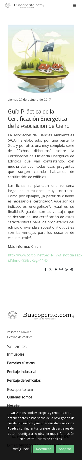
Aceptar (65, 449)
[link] (24, 5)
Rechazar (43, 449)
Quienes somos (19, 397)
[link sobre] (41, 316)
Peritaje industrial (21, 371)
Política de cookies (19, 332)
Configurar (20, 449)
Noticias (13, 405)
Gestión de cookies (20, 337)
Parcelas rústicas (21, 363)
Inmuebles (16, 354)
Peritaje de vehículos (24, 380)
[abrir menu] (75, 5)
